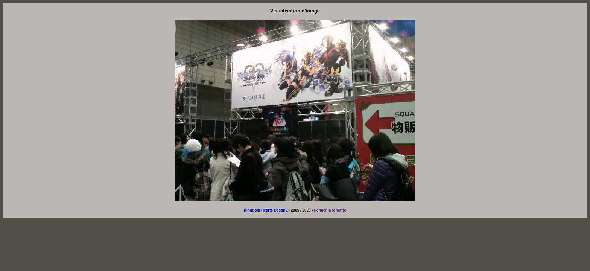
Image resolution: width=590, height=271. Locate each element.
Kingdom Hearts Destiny (265, 210)
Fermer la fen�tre (330, 210)
